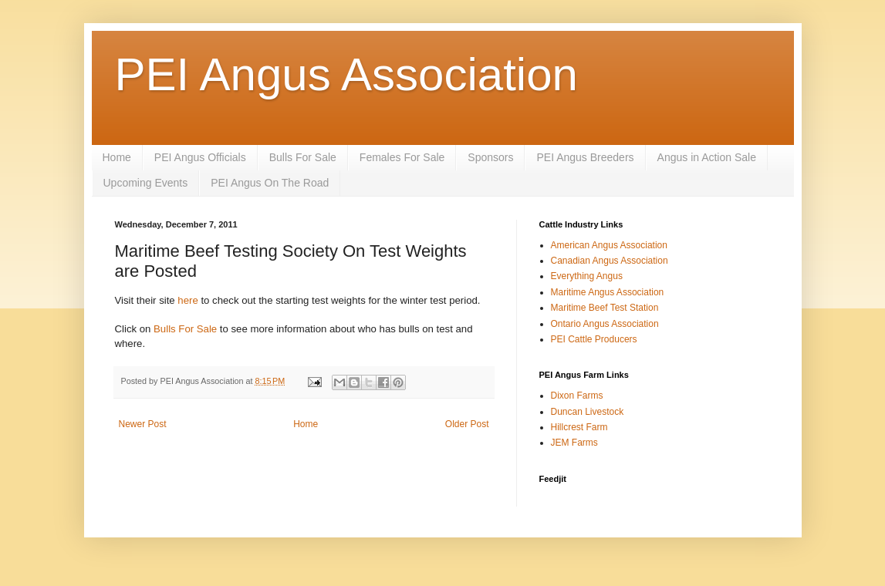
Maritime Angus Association (607, 292)
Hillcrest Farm (579, 427)
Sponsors (490, 157)
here (187, 300)
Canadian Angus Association (609, 260)
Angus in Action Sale (706, 157)
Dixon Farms (577, 395)
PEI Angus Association (346, 74)
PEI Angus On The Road (270, 183)
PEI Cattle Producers (594, 339)
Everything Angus (587, 276)
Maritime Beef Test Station (605, 307)
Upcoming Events (145, 183)
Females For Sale (402, 157)
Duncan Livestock (587, 411)
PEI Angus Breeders (584, 157)
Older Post (467, 424)
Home (117, 157)
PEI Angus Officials (200, 157)
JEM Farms (574, 442)
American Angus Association (609, 245)
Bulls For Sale (302, 157)
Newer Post (143, 424)
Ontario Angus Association (605, 323)
